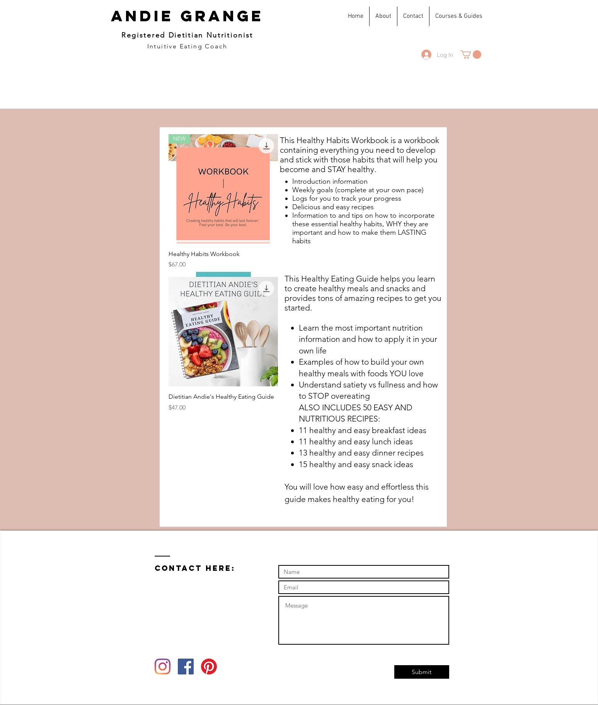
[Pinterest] (209, 666)
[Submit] (421, 672)
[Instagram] (162, 666)
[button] (470, 54)
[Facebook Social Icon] (186, 666)
